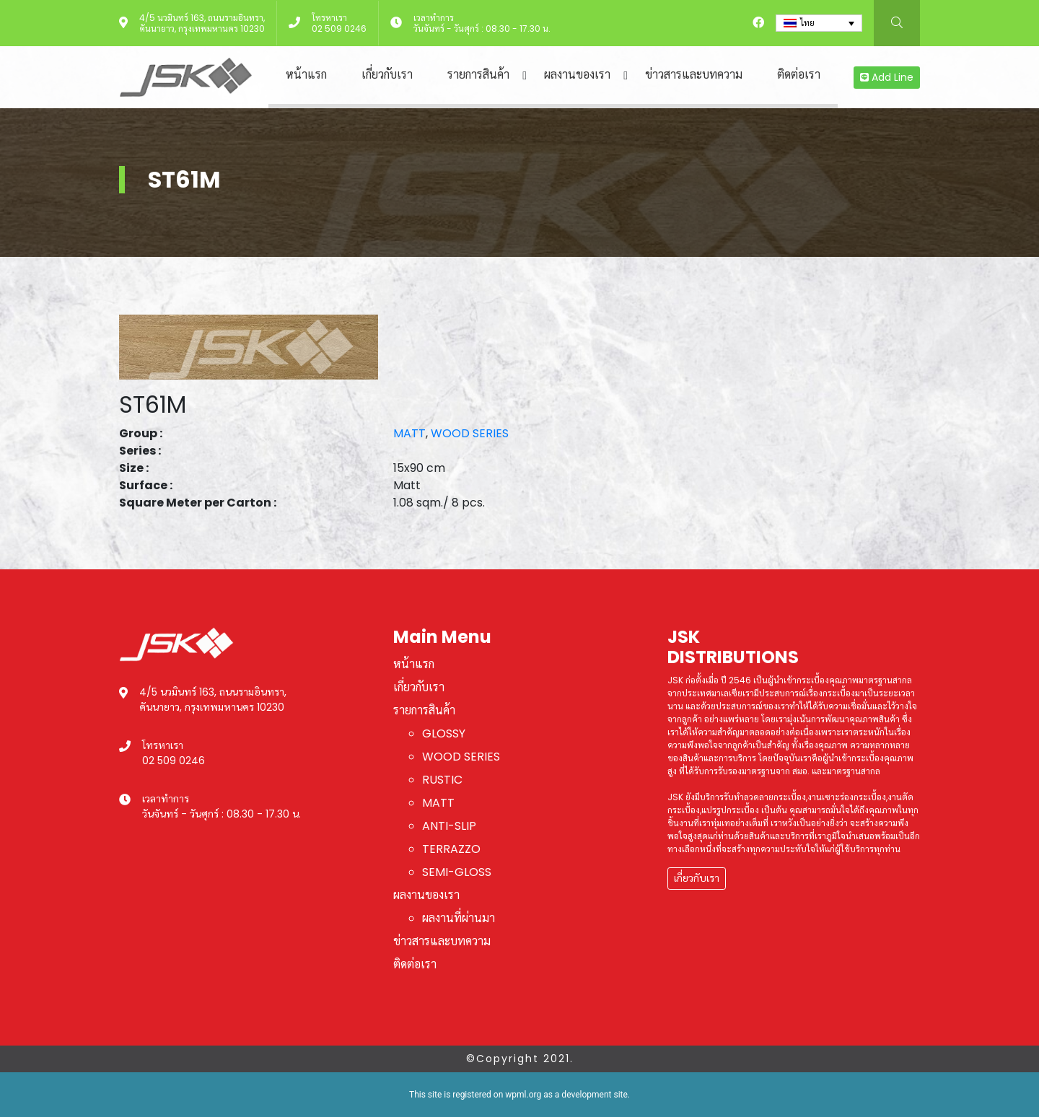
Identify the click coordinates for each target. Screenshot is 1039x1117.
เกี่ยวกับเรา (387, 74)
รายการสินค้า (478, 74)
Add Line (886, 77)
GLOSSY (443, 733)
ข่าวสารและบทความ (693, 74)
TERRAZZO (451, 849)
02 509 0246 (339, 28)
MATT (409, 433)
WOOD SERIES (470, 433)
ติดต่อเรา (798, 74)
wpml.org (523, 1095)
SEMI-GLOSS (456, 872)
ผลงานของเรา (577, 74)
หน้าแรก (306, 74)
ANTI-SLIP (449, 826)
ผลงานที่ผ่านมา (458, 918)
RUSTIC (442, 779)
